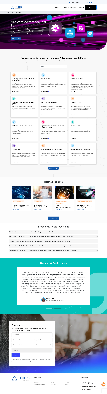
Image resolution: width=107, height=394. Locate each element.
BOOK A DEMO (16, 39)
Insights (81, 7)
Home (2, 12)
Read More (16, 209)
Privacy (67, 382)
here (32, 361)
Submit (16, 355)
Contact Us (91, 7)
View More (54, 218)
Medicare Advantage (70, 7)
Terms (66, 384)
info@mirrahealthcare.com (89, 386)
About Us (58, 7)
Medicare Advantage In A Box (14, 12)
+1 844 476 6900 (74, 2)
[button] (24, 84)
